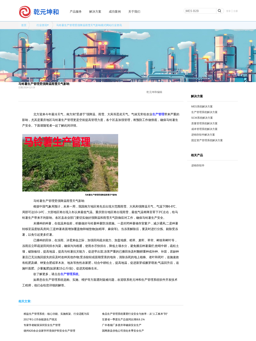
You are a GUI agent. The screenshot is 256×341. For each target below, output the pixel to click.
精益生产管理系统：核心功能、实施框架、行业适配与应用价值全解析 (56, 313)
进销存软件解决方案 (203, 134)
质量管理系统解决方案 (204, 123)
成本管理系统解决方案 (204, 129)
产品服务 (76, 11)
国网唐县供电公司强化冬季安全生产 (123, 330)
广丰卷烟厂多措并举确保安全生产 (121, 325)
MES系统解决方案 (202, 106)
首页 (23, 25)
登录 (228, 11)
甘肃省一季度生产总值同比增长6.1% (123, 319)
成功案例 (115, 11)
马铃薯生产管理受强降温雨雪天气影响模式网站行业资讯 (89, 25)
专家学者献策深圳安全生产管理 (42, 325)
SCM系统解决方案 (202, 117)
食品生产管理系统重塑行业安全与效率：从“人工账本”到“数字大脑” (135, 313)
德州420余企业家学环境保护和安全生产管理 (49, 330)
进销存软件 (197, 165)
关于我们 (134, 11)
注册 (235, 11)
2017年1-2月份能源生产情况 (40, 319)
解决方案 (95, 11)
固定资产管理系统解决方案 (207, 140)
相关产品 (197, 155)
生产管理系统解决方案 (204, 112)
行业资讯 (42, 25)
